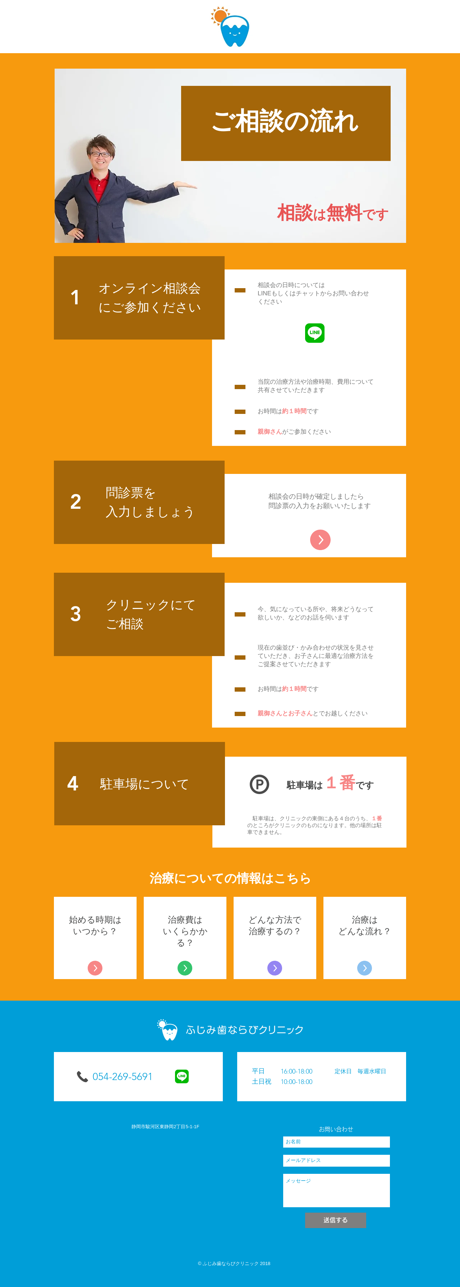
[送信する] (335, 1220)
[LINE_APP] (315, 333)
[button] (321, 1076)
